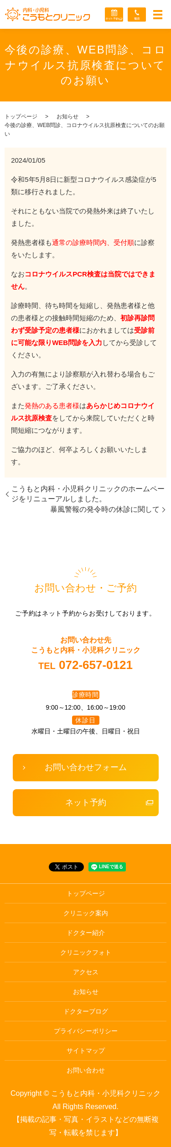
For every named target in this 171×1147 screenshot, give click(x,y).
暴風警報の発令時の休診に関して (105, 509)
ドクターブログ (85, 1011)
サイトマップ (86, 1050)
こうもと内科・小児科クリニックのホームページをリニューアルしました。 (88, 494)
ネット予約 (85, 802)
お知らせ (67, 116)
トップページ (21, 116)
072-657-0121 (96, 665)
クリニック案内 (85, 913)
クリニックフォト (85, 952)
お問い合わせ (86, 1070)
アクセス (85, 972)
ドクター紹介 (86, 932)
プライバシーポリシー (86, 1031)
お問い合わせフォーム (86, 767)
